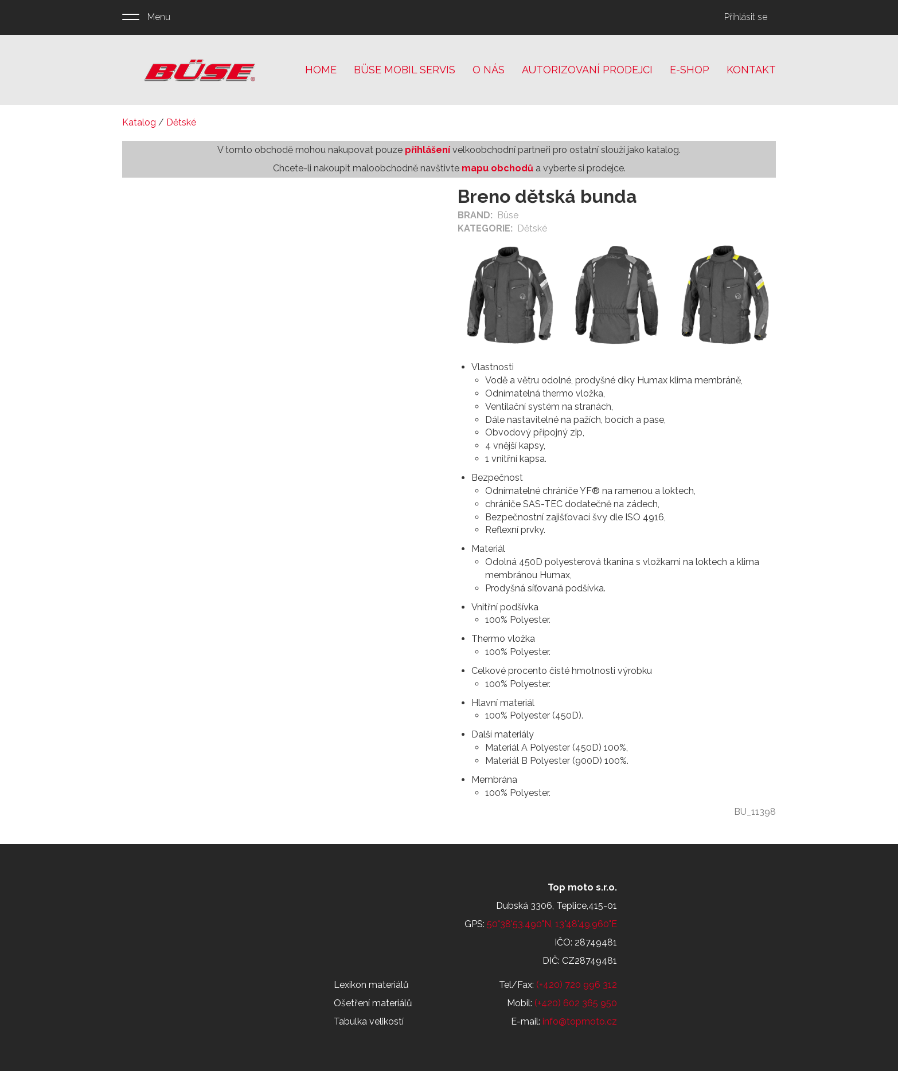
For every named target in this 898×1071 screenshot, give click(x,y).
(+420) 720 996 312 (576, 984)
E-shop (689, 70)
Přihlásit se (745, 16)
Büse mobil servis (404, 70)
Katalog (139, 122)
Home (321, 70)
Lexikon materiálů (371, 984)
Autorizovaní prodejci (587, 70)
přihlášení (427, 149)
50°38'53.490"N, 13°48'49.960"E (552, 924)
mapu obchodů (497, 168)
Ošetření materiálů (373, 1003)
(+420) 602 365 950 (575, 1003)
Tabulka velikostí (369, 1021)
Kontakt (751, 70)
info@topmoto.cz (579, 1021)
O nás (489, 70)
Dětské (181, 122)
